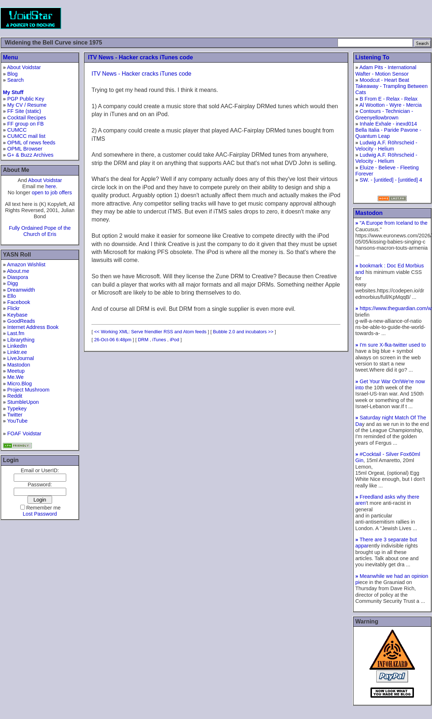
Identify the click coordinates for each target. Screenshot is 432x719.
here (51, 186)
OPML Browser (24, 149)
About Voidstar (24, 67)
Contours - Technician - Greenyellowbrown (384, 114)
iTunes (159, 339)
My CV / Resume (27, 105)
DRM (143, 339)
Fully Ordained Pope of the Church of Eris (40, 231)
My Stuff (13, 92)
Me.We (15, 377)
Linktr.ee (17, 352)
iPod (174, 339)
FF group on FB (25, 124)
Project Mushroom (28, 390)
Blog (12, 74)
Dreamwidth (21, 290)
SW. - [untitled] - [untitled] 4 (391, 180)
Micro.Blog (19, 383)
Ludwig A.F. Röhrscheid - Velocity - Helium (386, 146)
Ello (11, 296)
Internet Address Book (33, 327)
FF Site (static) (24, 111)
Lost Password (40, 514)
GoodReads (21, 321)
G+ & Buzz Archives (30, 155)
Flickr (13, 308)
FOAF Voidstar (24, 433)
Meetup (16, 371)
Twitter (14, 415)
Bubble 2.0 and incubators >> (243, 331)
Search (15, 80)
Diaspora (17, 277)
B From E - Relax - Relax (389, 99)
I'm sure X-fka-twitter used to (390, 345)
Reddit (14, 396)
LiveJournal (20, 358)
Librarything (20, 340)
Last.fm (15, 333)
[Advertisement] (300, 18)
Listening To (372, 57)
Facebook (18, 302)
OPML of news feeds (31, 142)
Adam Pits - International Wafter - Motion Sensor (385, 70)
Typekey (17, 408)
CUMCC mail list (26, 136)
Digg (12, 283)
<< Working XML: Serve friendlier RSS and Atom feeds (150, 331)
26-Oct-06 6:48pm (112, 339)
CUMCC (17, 130)
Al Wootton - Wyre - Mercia (390, 105)
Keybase (17, 315)
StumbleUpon (23, 402)
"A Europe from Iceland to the (391, 223)
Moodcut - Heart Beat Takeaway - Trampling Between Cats (391, 86)
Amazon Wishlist (26, 264)
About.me (18, 271)
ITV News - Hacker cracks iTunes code (140, 57)
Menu (10, 57)
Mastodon (18, 365)
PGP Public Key (25, 99)
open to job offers (52, 192)
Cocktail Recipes (26, 117)
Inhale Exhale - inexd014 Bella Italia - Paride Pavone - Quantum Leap (388, 130)
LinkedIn (17, 346)
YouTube (17, 421)
